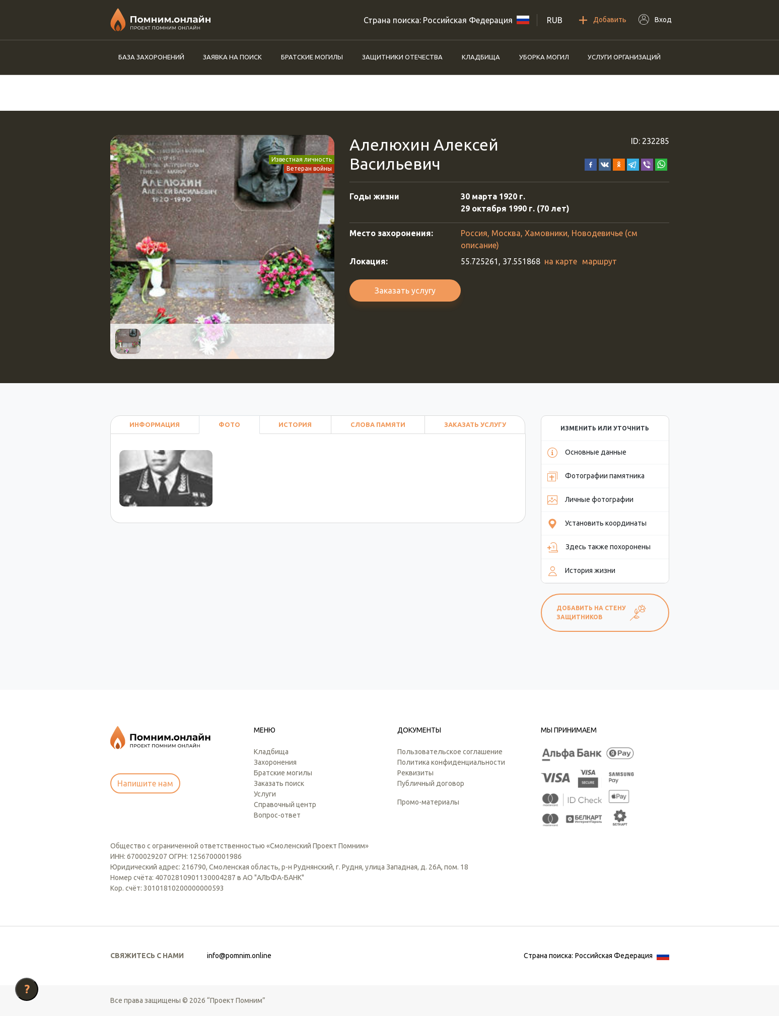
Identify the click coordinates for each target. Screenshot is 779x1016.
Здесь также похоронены (599, 547)
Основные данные (586, 453)
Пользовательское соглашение (450, 752)
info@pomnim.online (239, 956)
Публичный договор (430, 783)
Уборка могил (544, 56)
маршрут (599, 261)
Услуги (265, 794)
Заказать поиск (279, 783)
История (295, 424)
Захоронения (275, 762)
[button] (591, 164)
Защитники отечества (402, 56)
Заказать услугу (405, 290)
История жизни (581, 571)
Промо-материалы (428, 802)
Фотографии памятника (596, 476)
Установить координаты (597, 524)
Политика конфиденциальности (451, 762)
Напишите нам (145, 783)
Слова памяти (377, 424)
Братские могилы (312, 56)
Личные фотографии (590, 500)
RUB (554, 20)
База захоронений (151, 56)
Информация (154, 424)
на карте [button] (560, 261)
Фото (229, 424)
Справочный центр (285, 805)
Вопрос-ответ (277, 815)
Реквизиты (415, 773)
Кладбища (481, 56)
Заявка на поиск (232, 56)
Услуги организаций (624, 56)
